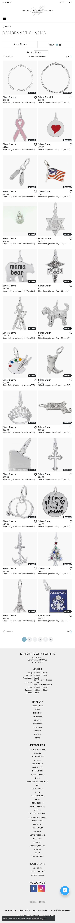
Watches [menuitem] (37, 731)
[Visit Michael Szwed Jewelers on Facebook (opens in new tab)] (33, 888)
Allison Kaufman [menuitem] (37, 750)
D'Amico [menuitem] (37, 760)
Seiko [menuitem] (37, 853)
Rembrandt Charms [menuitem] (37, 817)
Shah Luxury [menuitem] (38, 828)
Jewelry (8, 26)
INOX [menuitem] (37, 778)
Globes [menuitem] (37, 734)
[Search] (7, 2)
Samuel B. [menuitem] (37, 824)
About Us (37, 868)
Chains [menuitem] (37, 720)
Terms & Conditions (40, 910)
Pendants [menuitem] (37, 727)
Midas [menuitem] (37, 799)
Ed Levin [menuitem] (37, 842)
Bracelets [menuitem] (37, 724)
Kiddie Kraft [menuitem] (38, 789)
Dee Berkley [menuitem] (37, 764)
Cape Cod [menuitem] (37, 839)
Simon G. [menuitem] (37, 831)
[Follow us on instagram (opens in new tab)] (41, 888)
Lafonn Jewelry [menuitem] (37, 846)
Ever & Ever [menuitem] (37, 767)
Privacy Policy (37, 872)
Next (68, 56)
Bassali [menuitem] (37, 753)
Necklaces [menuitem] (37, 716)
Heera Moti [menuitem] (37, 771)
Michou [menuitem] (37, 849)
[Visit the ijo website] (42, 902)
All (51, 639)
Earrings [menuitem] (37, 713)
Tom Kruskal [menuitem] (37, 856)
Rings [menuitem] (37, 709)
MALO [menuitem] (37, 792)
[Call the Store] (37, 662)
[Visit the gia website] (33, 902)
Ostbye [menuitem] (37, 810)
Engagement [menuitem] (37, 706)
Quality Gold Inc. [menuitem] (37, 814)
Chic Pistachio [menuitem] (37, 757)
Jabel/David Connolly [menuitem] (37, 782)
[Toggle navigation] (4, 18)
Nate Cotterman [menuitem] (37, 807)
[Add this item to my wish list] (35, 97)
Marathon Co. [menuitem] (37, 796)
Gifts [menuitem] (37, 738)
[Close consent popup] (53, 918)
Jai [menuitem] (37, 785)
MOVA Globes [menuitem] (37, 803)
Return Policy (37, 875)
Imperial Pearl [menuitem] (37, 774)
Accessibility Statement (60, 910)
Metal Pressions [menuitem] (37, 835)
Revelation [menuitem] (37, 821)
